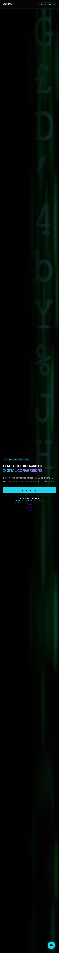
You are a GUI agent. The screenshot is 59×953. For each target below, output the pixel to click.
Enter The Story (29, 490)
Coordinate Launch (29, 499)
